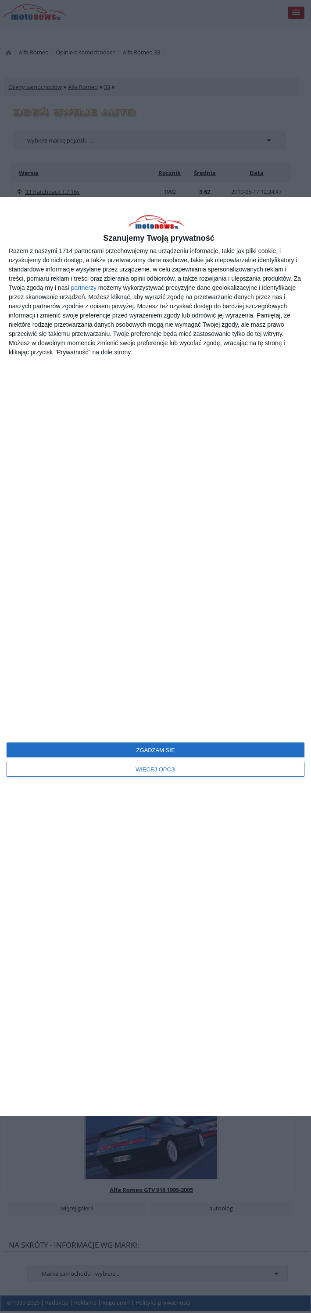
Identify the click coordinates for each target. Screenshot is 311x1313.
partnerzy (84, 288)
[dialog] (155, 656)
